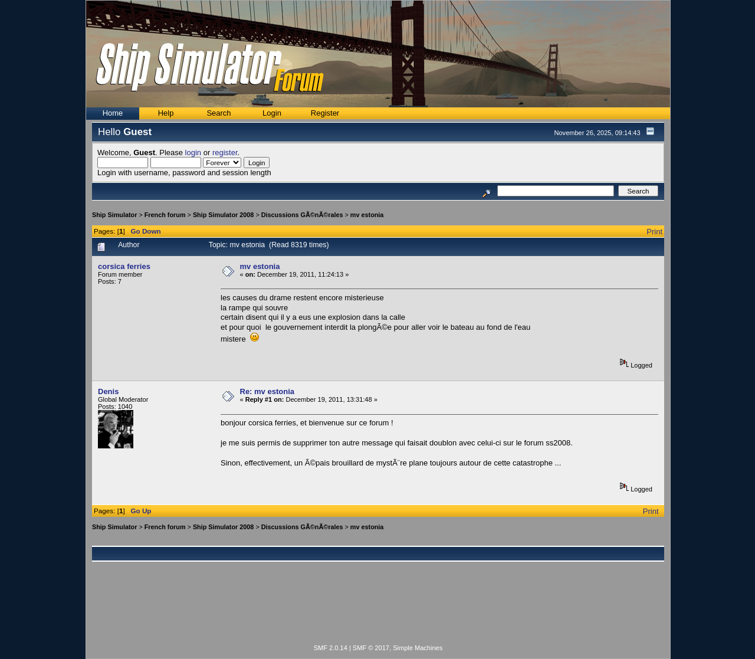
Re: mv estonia (267, 391)
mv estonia (367, 214)
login (193, 152)
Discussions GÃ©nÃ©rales (302, 214)
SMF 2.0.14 (330, 647)
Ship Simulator (114, 214)
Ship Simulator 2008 (223, 214)
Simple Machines (417, 647)
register (225, 152)
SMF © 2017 (371, 647)
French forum (165, 214)
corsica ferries (124, 266)
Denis (108, 391)
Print (654, 231)
